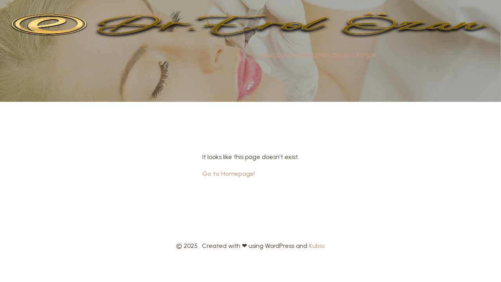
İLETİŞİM (364, 55)
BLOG (343, 55)
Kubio (317, 245)
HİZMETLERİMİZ (312, 55)
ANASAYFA (275, 55)
